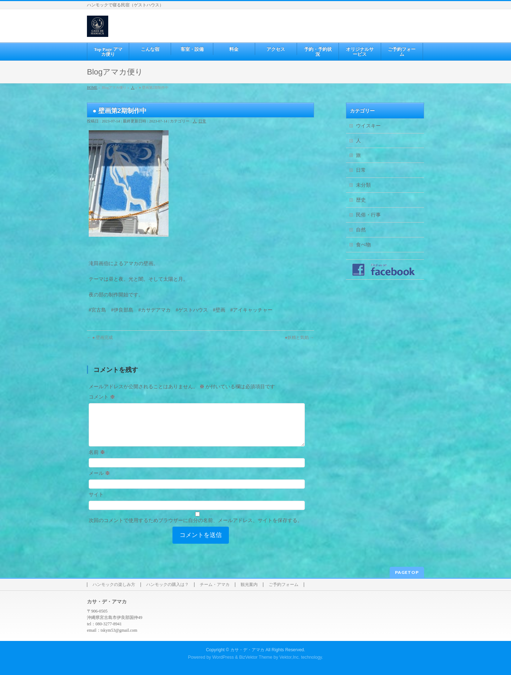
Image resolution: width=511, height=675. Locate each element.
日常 (202, 121)
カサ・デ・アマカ (247, 649)
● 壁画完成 (100, 337)
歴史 (361, 200)
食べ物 (363, 244)
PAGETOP (407, 572)
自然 (361, 229)
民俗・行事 (368, 215)
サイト (96, 503)
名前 (97, 460)
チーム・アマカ (215, 584)
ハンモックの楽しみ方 (114, 584)
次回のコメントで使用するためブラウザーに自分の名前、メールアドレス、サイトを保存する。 (195, 529)
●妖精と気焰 (299, 337)
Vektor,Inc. (289, 656)
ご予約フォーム (283, 584)
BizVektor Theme (256, 656)
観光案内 (249, 584)
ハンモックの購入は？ (167, 584)
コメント (102, 397)
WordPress (223, 656)
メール (99, 481)
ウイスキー (368, 125)
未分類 (363, 185)
